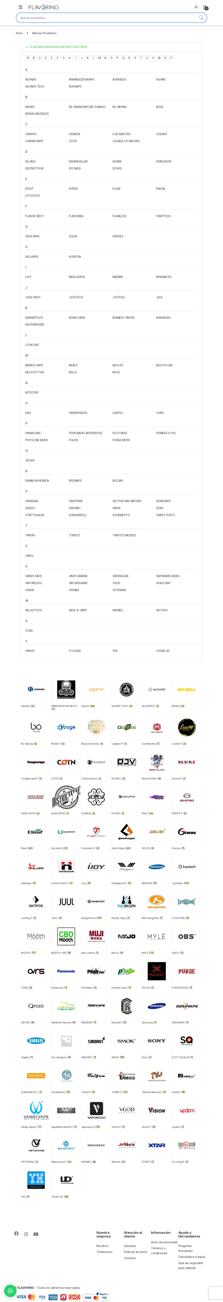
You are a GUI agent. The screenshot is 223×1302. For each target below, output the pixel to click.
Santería (75, 501)
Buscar (201, 17)
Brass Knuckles (37, 113)
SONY (160, 508)
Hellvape (31, 256)
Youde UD (163, 651)
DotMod (75, 168)
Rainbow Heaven (37, 480)
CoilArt (161, 134)
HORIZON (75, 256)
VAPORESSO (33, 583)
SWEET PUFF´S (165, 515)
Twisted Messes (124, 535)
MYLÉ (116, 372)
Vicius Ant (163, 583)
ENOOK (160, 188)
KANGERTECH (34, 317)
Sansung (31, 501)
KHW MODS (163, 317)
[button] (111, 47)
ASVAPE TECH (34, 86)
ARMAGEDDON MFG (81, 79)
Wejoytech (33, 610)
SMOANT (75, 508)
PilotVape (120, 433)
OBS (28, 413)
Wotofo (162, 610)
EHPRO (73, 188)
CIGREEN (74, 134)
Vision (29, 590)
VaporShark (78, 583)
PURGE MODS (121, 440)
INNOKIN (118, 277)
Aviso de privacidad (164, 1242)
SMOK (116, 508)
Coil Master (121, 134)
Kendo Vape (77, 317)
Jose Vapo (33, 297)
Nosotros (102, 1246)
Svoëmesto (121, 515)
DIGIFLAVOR (163, 161)
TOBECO (74, 535)
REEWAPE (75, 480)
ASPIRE (161, 79)
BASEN (29, 107)
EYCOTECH (32, 195)
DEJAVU (30, 161)
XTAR (29, 630)
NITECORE (31, 392)
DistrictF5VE (34, 168)
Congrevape (34, 141)
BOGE (159, 107)
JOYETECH (76, 297)
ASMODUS (119, 79)
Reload (118, 480)
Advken (30, 79)
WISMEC (118, 610)
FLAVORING (76, 216)
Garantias (130, 1246)
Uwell (29, 555)
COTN (72, 141)
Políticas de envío (135, 1252)
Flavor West (34, 216)
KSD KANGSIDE (34, 324)
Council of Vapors (126, 141)
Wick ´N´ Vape (78, 610)
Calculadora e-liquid (191, 1257)
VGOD (116, 583)
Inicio (19, 33)
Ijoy (28, 277)
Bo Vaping (120, 107)
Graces (118, 236)
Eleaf (117, 188)
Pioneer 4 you (166, 433)
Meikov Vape (34, 365)
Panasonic (33, 433)
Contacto (130, 1258)
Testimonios (104, 1252)
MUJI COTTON (34, 372)
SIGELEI (30, 508)
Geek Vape (32, 236)
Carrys (30, 134)
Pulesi (73, 440)
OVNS (160, 413)
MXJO (73, 372)
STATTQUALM (34, 515)
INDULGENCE (77, 277)
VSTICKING (119, 590)
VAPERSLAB (121, 576)
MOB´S (73, 365)
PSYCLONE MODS (36, 440)
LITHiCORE (32, 345)
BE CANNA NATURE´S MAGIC (87, 107)
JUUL (159, 297)
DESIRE (117, 161)
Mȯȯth (118, 365)
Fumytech (163, 216)
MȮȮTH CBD (164, 365)
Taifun (30, 535)
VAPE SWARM (78, 576)
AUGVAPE (75, 86)
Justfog (119, 297)
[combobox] (105, 17)
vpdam (74, 590)
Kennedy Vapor (124, 317)
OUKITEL (118, 413)
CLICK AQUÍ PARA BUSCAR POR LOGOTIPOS (58, 47)
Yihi (115, 651)
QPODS (30, 460)
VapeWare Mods (168, 576)
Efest (29, 188)
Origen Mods (78, 413)
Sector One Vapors (127, 501)
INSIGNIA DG (163, 277)
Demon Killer (78, 161)
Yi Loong (75, 651)
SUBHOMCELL (78, 515)
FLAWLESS (120, 216)
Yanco (30, 651)
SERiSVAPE (163, 501)
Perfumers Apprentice (85, 433)
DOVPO (117, 168)
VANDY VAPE (33, 576)
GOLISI (73, 236)
